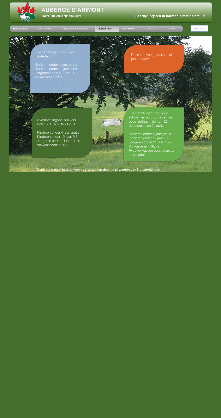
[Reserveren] (199, 28)
